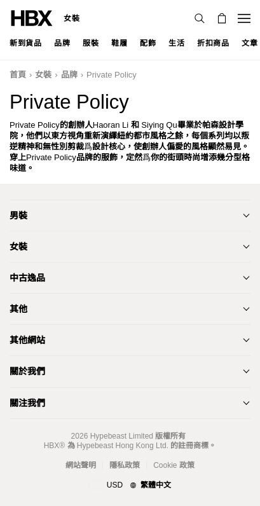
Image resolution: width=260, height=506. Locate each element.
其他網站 (27, 340)
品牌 (69, 74)
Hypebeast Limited (121, 436)
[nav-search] (199, 18)
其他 (18, 309)
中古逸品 (27, 278)
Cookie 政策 (174, 465)
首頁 (18, 74)
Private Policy (111, 74)
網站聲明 (80, 465)
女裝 (71, 18)
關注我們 (27, 403)
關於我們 (27, 371)
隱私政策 (124, 465)
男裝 (18, 215)
